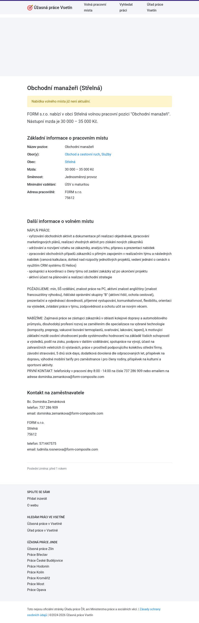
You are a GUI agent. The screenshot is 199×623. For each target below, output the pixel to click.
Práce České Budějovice (45, 561)
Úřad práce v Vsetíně (42, 530)
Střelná (70, 162)
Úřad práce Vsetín (155, 7)
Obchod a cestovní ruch (82, 154)
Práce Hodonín (38, 566)
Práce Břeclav (37, 555)
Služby (106, 154)
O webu (32, 505)
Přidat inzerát (37, 499)
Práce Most (35, 584)
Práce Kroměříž (38, 578)
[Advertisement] (99, 47)
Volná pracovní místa (95, 7)
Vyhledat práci (126, 7)
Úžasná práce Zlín (40, 549)
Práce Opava (36, 590)
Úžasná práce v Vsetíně (44, 524)
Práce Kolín (35, 572)
